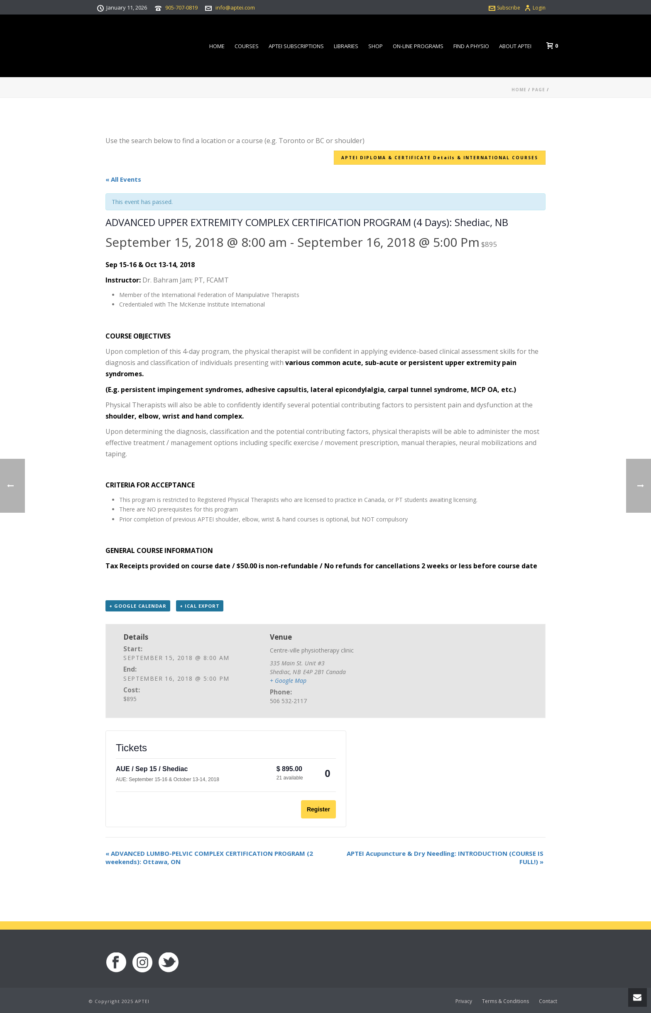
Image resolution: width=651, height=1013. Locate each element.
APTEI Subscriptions (296, 46)
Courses (247, 46)
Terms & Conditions (505, 1001)
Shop (375, 46)
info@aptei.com (235, 7)
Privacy (463, 1001)
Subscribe (504, 7)
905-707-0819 (181, 7)
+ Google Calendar (137, 606)
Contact (548, 1001)
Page (538, 90)
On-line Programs (418, 46)
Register (318, 809)
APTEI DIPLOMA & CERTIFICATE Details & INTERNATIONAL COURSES (439, 158)
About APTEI (515, 46)
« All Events (123, 179)
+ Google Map (288, 680)
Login (535, 7)
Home (217, 46)
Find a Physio (471, 46)
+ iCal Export (200, 606)
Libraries (346, 46)
